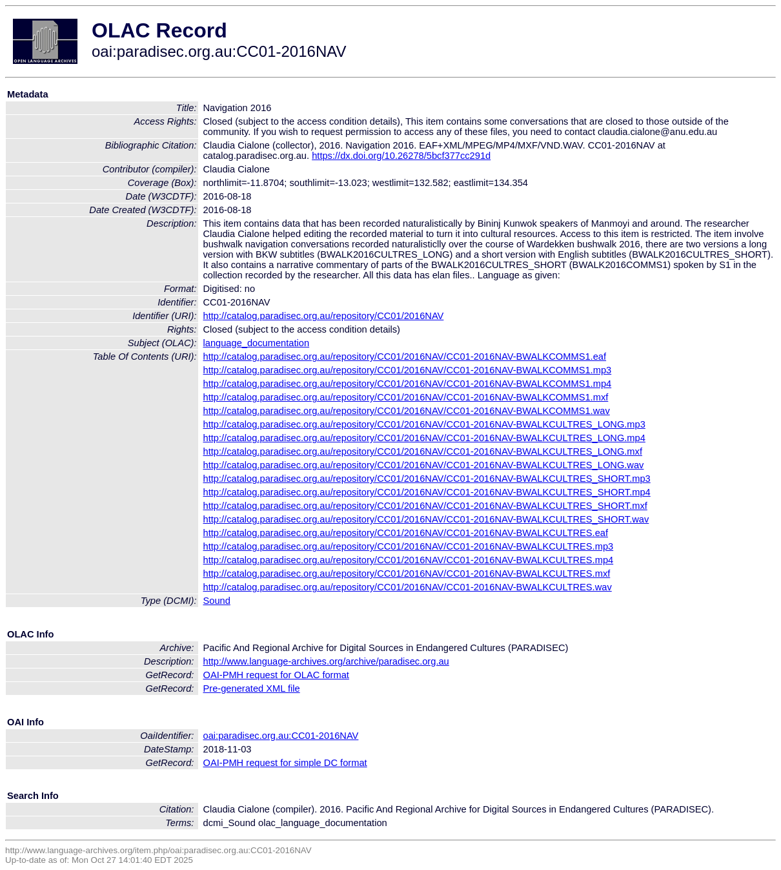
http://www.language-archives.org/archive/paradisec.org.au (326, 661)
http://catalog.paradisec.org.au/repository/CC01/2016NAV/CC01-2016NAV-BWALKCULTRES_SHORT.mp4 (427, 492)
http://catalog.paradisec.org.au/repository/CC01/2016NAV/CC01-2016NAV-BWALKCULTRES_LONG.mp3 (424, 424)
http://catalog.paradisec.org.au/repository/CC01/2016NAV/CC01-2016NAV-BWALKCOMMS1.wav (406, 411)
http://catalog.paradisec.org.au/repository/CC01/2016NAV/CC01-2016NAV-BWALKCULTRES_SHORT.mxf (425, 506)
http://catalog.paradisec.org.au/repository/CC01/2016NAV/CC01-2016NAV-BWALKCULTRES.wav (407, 587)
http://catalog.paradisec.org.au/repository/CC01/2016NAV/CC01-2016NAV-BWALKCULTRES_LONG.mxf (422, 451)
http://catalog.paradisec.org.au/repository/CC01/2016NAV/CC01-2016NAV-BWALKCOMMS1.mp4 (407, 383)
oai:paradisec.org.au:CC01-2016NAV (281, 735)
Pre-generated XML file (251, 688)
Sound (216, 601)
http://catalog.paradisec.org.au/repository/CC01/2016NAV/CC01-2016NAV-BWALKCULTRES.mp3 (408, 546)
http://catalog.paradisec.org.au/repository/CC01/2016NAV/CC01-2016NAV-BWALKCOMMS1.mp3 (407, 370)
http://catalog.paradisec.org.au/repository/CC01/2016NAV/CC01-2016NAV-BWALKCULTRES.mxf (407, 573)
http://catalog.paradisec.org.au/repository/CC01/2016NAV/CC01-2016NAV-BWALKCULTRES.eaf (406, 533)
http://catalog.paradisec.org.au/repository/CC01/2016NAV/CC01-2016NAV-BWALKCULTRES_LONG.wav (423, 465)
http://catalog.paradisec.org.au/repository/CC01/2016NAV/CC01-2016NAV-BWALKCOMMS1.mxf (406, 397)
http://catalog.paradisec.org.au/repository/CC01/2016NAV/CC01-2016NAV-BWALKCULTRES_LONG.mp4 (424, 438)
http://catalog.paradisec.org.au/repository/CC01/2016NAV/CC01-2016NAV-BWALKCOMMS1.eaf (405, 356)
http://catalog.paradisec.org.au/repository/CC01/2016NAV (323, 316)
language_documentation (256, 343)
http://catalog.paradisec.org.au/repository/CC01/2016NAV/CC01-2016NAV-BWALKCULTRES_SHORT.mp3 (427, 478)
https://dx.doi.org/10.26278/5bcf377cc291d (401, 155)
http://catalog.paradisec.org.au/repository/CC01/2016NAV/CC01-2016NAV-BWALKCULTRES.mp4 (408, 560)
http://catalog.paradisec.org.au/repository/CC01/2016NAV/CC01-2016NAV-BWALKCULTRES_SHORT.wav (426, 519)
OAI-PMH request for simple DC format (285, 763)
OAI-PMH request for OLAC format (276, 675)
